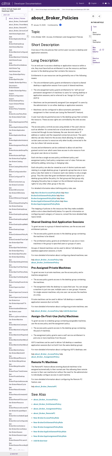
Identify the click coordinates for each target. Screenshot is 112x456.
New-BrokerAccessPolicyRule (48, 193)
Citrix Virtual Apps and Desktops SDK (48, 9)
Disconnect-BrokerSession (14, 86)
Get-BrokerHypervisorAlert (17, 286)
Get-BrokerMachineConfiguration (18, 329)
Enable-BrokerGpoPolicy (17, 91)
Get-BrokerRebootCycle (17, 384)
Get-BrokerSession (15, 432)
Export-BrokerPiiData (16, 104)
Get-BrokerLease (15, 311)
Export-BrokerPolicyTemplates (17, 108)
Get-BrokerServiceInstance (17, 425)
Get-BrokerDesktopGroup (18, 209)
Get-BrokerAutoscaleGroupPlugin (18, 149)
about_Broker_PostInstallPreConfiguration (18, 21)
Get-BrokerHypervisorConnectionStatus (18, 296)
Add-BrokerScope (15, 60)
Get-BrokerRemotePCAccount (18, 398)
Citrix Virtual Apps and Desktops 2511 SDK (75, 9)
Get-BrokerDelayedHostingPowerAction (18, 202)
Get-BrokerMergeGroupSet (17, 365)
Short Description (97, 34)
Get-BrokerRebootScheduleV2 (18, 393)
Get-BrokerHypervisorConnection (18, 291)
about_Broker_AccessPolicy (47, 260)
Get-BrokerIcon (14, 300)
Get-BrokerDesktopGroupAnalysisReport (18, 213)
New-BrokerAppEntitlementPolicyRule (49, 432)
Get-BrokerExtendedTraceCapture (18, 238)
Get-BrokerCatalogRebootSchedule (18, 165)
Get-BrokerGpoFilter (16, 242)
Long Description (97, 42)
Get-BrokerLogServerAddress (18, 315)
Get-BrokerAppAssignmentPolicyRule (18, 121)
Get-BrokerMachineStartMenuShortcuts (18, 344)
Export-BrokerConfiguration (16, 95)
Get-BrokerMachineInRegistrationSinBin (18, 334)
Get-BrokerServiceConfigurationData (18, 420)
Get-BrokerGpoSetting (17, 257)
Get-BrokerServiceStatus (18, 429)
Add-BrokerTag (14, 68)
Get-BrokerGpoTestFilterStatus (18, 266)
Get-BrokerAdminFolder (17, 117)
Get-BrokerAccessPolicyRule (18, 113)
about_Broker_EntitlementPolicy (45, 263)
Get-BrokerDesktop (16, 206)
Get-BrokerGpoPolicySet (17, 254)
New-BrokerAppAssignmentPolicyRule (49, 436)
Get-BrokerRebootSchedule (17, 388)
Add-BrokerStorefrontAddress (18, 64)
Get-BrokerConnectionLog (17, 181)
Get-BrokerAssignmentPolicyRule (18, 144)
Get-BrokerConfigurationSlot (17, 171)
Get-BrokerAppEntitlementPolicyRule (18, 126)
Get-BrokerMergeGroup (17, 361)
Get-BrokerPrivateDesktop (17, 375)
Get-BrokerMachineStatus (16, 349)
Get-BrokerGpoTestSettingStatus (18, 276)
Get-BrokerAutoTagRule (17, 158)
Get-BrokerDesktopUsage (16, 228)
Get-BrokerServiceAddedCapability (18, 415)
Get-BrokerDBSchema (17, 193)
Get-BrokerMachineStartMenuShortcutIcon (18, 339)
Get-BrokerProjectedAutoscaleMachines (18, 380)
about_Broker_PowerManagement (18, 24)
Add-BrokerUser (14, 71)
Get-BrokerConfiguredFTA (17, 176)
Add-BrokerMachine (16, 47)
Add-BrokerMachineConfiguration (18, 51)
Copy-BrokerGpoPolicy (17, 74)
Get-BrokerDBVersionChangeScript (18, 197)
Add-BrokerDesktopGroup (16, 43)
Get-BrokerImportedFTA (17, 303)
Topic (95, 28)
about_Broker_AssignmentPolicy (45, 357)
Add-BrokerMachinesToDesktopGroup (18, 56)
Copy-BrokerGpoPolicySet (16, 78)
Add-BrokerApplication (17, 34)
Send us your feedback (96, 60)
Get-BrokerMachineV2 (17, 353)
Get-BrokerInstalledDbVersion (18, 307)
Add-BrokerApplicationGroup (17, 38)
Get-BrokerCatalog (16, 161)
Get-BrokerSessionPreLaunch (18, 439)
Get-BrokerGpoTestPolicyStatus (18, 271)
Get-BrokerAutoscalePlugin (17, 154)
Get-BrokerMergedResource (17, 357)
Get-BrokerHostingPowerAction (18, 281)
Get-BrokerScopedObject (18, 411)
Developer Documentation (27, 3)
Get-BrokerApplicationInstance (18, 139)
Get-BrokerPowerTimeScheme (18, 370)
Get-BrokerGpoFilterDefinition (18, 246)
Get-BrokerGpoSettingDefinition (18, 261)
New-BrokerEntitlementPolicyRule (48, 422)
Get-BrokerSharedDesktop (17, 449)
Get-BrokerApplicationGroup (17, 134)
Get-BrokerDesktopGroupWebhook (18, 223)
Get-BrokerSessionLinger (18, 435)
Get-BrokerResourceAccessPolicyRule (18, 407)
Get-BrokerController (16, 185)
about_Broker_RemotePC (18, 28)
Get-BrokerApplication (17, 130)
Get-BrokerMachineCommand (18, 324)
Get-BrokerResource (16, 402)
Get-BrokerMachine (16, 319)
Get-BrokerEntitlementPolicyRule (18, 233)
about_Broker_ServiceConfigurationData (18, 31)
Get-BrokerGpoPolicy (16, 251)
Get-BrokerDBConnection (16, 189)
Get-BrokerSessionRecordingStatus (18, 444)
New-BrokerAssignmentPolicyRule (48, 427)
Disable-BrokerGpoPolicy (18, 82)
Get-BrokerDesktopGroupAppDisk (18, 218)
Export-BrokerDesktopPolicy (16, 100)
